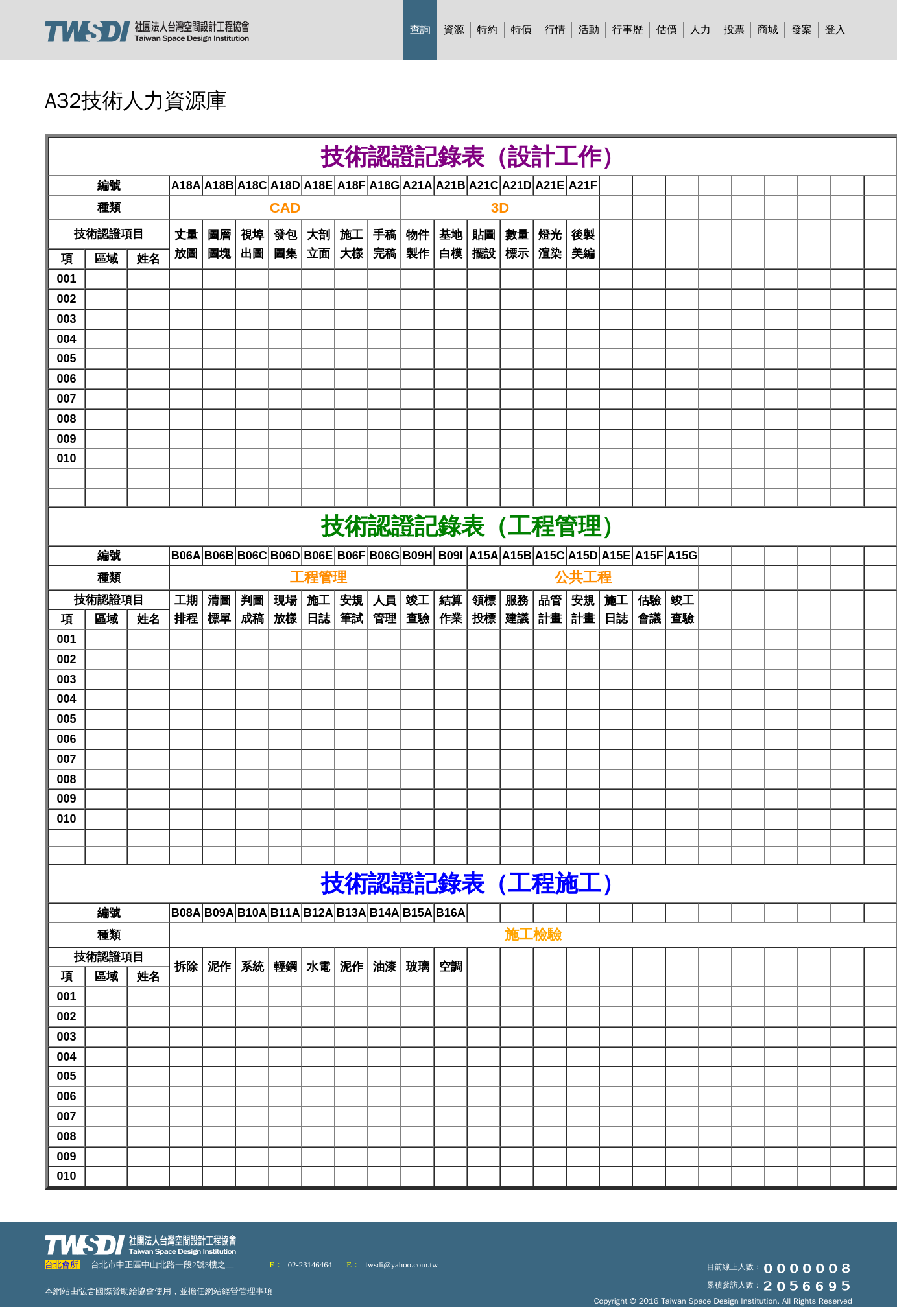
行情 (555, 29)
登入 (835, 29)
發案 (801, 29)
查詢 (420, 29)
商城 (768, 29)
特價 (521, 29)
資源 (454, 29)
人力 (700, 29)
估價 (666, 29)
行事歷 (627, 29)
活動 (589, 29)
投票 (734, 29)
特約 (487, 29)
